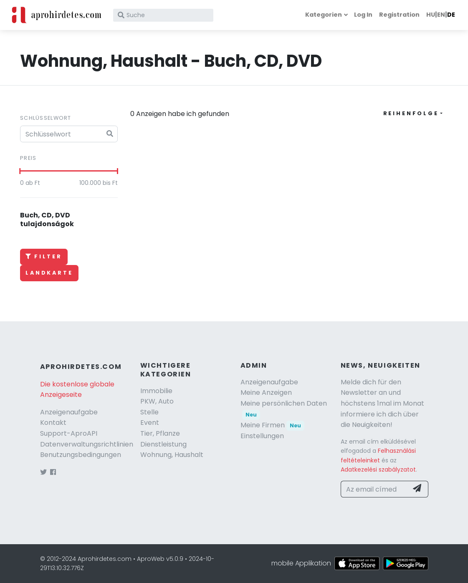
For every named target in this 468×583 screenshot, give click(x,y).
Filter (43, 256)
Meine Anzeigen (266, 392)
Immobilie (156, 391)
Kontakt (53, 422)
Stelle (149, 412)
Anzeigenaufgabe (69, 412)
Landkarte (49, 272)
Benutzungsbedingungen (80, 454)
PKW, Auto (157, 401)
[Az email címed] (374, 489)
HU (430, 14)
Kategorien (323, 14)
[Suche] (163, 15)
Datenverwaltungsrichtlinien (86, 444)
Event (149, 422)
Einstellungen (262, 436)
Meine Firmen (272, 425)
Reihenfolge (411, 113)
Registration (399, 14)
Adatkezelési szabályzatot (378, 469)
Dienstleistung (163, 444)
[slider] (20, 171)
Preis (28, 158)
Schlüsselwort (45, 117)
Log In (363, 14)
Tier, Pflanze (160, 433)
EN (441, 14)
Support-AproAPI (68, 433)
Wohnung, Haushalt (171, 454)
